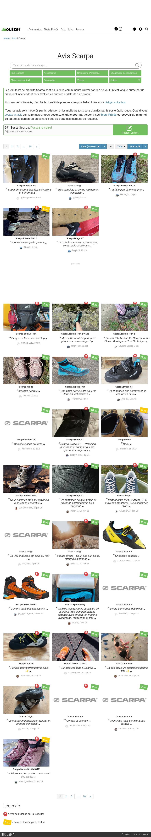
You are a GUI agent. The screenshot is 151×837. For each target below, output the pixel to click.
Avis (14, 38)
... (24, 146)
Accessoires (50, 73)
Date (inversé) (90, 146)
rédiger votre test (115, 102)
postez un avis (13, 114)
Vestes (80, 80)
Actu (63, 29)
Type (121, 146)
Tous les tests (17, 73)
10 (30, 146)
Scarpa (22, 38)
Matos (7, 38)
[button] (140, 29)
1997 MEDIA (8, 834)
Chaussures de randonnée (123, 73)
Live (70, 29)
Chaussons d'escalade (88, 73)
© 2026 (125, 834)
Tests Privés (51, 29)
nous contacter (141, 834)
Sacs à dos (49, 80)
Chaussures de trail (20, 80)
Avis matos (35, 29)
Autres (125, 80)
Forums (80, 29)
